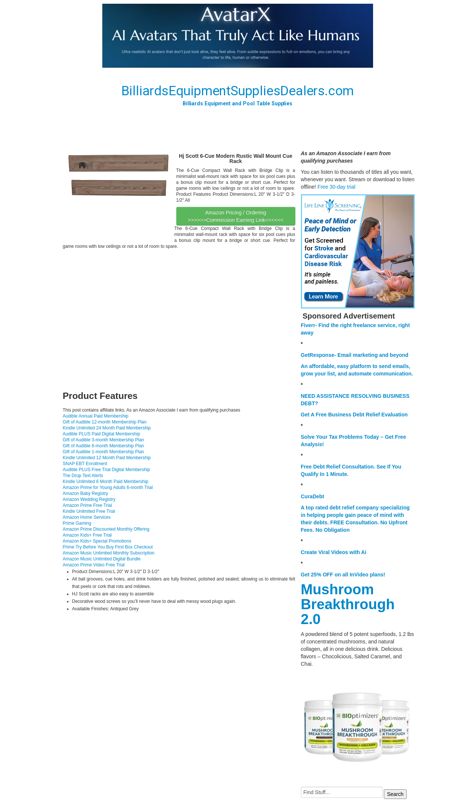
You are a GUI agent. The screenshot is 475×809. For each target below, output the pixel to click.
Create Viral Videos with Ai (333, 552)
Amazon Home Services (87, 517)
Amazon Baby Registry (85, 493)
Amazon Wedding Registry (89, 499)
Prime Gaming (77, 523)
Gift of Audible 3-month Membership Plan (103, 439)
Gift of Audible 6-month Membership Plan (103, 445)
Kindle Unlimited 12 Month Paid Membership (107, 457)
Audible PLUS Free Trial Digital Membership (106, 469)
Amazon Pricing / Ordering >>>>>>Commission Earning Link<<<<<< (235, 216)
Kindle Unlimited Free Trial (89, 511)
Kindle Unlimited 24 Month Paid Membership (107, 428)
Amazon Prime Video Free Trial (94, 564)
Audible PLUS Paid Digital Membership (101, 434)
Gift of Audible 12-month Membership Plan (105, 422)
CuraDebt (312, 496)
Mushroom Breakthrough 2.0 (348, 604)
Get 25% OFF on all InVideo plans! (343, 575)
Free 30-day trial (336, 187)
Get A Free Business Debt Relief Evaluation (354, 415)
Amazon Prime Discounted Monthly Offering (106, 529)
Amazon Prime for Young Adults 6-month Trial (108, 487)
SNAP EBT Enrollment (85, 463)
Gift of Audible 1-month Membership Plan (103, 451)
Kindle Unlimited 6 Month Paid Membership (105, 481)
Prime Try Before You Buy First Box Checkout (108, 547)
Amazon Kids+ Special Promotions (97, 541)
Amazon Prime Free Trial (87, 505)
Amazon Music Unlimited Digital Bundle (102, 559)
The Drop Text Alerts (83, 475)
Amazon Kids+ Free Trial (87, 535)
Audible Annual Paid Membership (96, 416)
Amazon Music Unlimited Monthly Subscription (109, 553)
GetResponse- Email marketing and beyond (354, 355)
